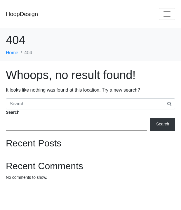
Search (13, 112)
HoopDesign (22, 14)
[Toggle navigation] (167, 14)
